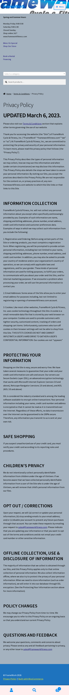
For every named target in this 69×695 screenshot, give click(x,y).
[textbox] (34, 74)
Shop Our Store (9, 46)
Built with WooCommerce (30, 678)
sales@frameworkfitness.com (32, 527)
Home (8, 94)
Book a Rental (9, 56)
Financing (7, 59)
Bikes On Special (10, 43)
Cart (53, 688)
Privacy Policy (9, 678)
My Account (11, 690)
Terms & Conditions (21, 94)
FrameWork (14, 6)
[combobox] (34, 74)
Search (34, 690)
